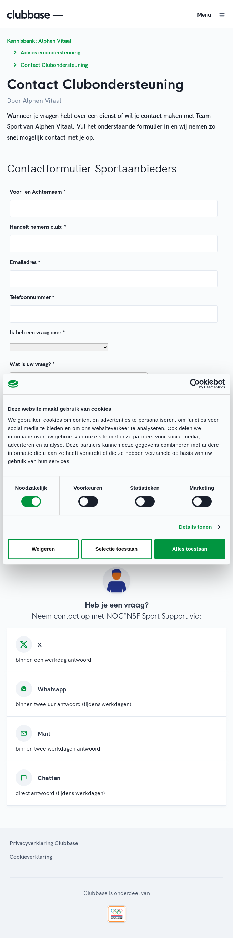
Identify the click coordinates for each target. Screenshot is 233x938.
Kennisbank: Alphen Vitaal (39, 40)
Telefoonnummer (32, 297)
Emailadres (25, 261)
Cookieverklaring (31, 856)
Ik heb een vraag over (37, 332)
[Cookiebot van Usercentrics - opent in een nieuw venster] (195, 384)
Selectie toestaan (116, 549)
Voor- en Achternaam (38, 191)
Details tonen (195, 527)
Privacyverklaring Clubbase (44, 842)
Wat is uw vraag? (32, 363)
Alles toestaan (189, 549)
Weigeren (43, 549)
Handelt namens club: (38, 226)
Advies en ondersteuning (50, 52)
